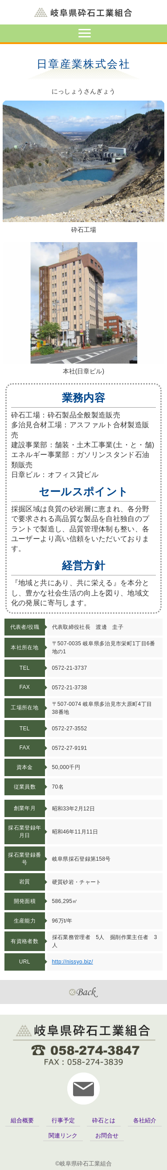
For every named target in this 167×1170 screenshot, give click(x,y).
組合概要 (22, 1120)
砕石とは (103, 1120)
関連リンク (63, 1135)
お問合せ (106, 1135)
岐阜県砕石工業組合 (83, 12)
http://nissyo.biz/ (72, 962)
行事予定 (63, 1120)
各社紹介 (144, 1120)
